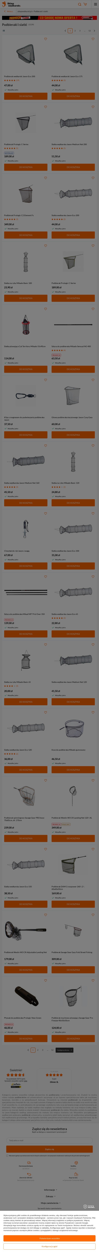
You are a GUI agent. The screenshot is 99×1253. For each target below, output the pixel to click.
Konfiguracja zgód (49, 1246)
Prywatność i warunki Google (76, 1223)
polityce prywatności (75, 1220)
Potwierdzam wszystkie (49, 1238)
